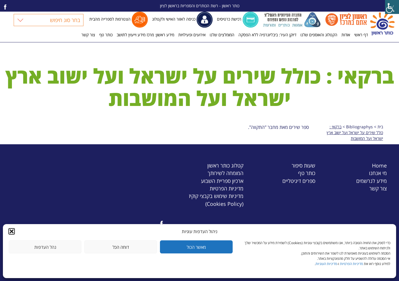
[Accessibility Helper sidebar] (392, 7)
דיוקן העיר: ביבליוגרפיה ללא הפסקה (267, 34)
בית (380, 126)
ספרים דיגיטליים (298, 180)
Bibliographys (359, 126)
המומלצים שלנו (222, 34)
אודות (345, 34)
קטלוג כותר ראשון (225, 165)
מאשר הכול (196, 247)
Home (379, 165)
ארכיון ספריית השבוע (222, 180)
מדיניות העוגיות (326, 263)
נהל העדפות (45, 247)
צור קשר (88, 34)
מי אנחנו (378, 172)
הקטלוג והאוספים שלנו (318, 34)
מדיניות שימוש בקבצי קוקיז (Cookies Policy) (216, 199)
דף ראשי (361, 34)
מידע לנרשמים (371, 180)
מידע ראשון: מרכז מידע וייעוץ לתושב (145, 34)
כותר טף (106, 34)
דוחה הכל (121, 247)
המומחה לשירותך (225, 172)
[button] (12, 231)
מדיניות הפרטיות (351, 263)
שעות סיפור (303, 165)
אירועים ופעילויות (192, 34)
